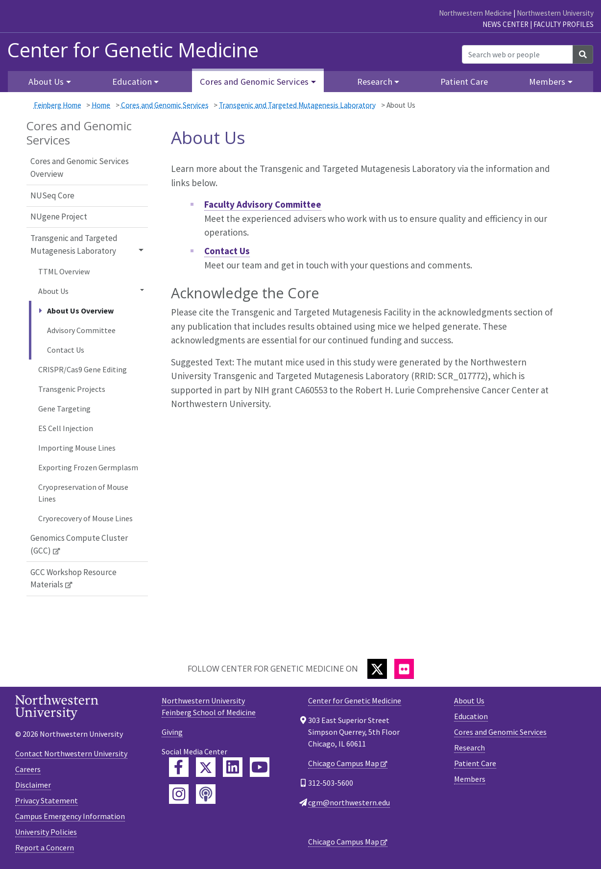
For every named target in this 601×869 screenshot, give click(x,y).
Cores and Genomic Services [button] (254, 81)
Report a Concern (44, 847)
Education (471, 716)
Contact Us (65, 350)
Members (469, 779)
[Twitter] (377, 669)
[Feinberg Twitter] (206, 767)
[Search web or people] (517, 54)
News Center (505, 24)
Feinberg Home (57, 105)
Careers (28, 769)
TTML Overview (64, 271)
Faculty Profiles (563, 24)
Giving (172, 732)
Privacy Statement (46, 800)
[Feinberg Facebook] (179, 767)
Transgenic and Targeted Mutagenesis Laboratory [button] (74, 244)
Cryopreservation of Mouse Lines (83, 493)
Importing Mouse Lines (77, 448)
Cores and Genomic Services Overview (79, 167)
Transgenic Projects (71, 389)
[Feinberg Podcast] (206, 794)
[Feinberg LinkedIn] (232, 767)
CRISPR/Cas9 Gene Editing (82, 369)
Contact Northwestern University (71, 753)
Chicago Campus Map (343, 763)
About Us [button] (46, 81)
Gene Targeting (64, 408)
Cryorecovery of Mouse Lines (85, 518)
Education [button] (132, 81)
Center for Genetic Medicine (133, 50)
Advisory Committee (81, 330)
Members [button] (547, 81)
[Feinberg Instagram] (179, 794)
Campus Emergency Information (70, 816)
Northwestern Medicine (475, 13)
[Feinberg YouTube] (259, 767)
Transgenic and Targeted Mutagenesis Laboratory (297, 105)
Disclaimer (33, 785)
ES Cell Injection (65, 428)
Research (469, 747)
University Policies (46, 832)
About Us (469, 700)
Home (101, 105)
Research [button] (374, 81)
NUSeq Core (52, 195)
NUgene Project (58, 216)
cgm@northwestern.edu (349, 802)
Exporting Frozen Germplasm (88, 467)
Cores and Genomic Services (165, 105)
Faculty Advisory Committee (262, 204)
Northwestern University (555, 13)
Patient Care (464, 81)
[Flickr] (404, 669)
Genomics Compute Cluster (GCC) (79, 544)
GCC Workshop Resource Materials (73, 578)
